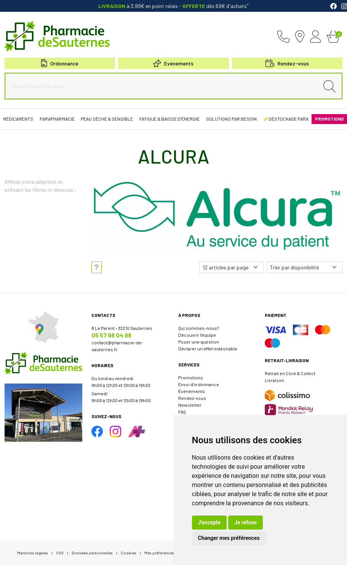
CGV (60, 552)
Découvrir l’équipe (197, 334)
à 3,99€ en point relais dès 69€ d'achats (173, 6)
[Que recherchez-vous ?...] (163, 86)
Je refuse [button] (245, 522)
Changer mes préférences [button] (229, 538)
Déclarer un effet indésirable (207, 348)
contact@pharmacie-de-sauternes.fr (117, 346)
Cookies (128, 552)
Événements (173, 63)
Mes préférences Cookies (167, 552)
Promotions (190, 377)
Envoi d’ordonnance (198, 384)
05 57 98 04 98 (111, 335)
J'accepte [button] (209, 522)
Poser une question (198, 341)
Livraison (274, 380)
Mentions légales (32, 552)
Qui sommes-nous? (198, 328)
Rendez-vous (192, 398)
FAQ (182, 411)
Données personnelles (92, 552)
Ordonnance (59, 63)
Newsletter (189, 404)
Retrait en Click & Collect (290, 373)
